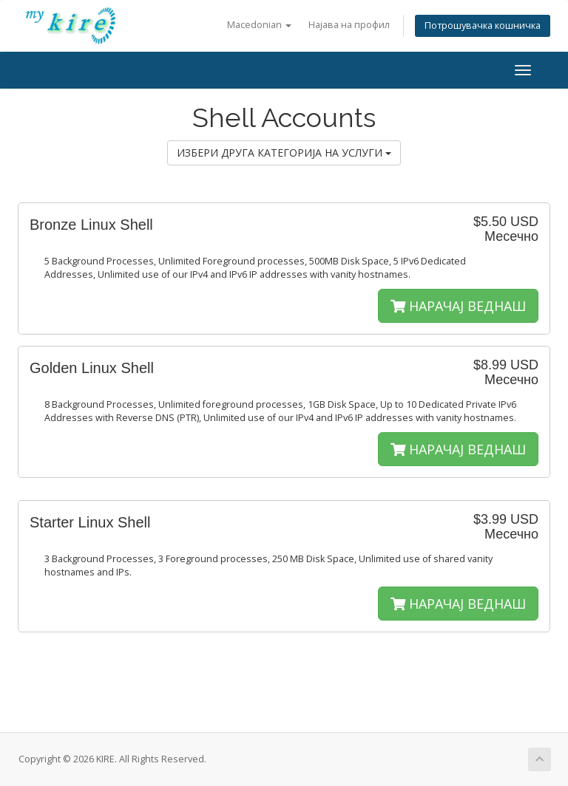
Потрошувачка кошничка (483, 25)
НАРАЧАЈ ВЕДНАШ (458, 306)
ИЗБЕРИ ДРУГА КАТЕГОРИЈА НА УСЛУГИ (284, 153)
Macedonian (259, 24)
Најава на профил (349, 24)
